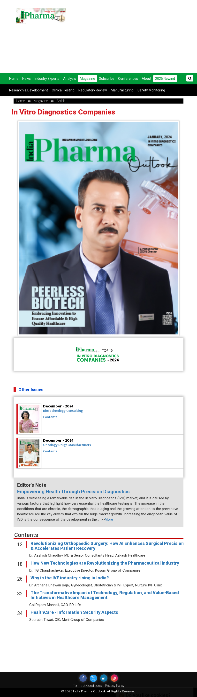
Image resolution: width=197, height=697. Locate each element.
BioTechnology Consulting (63, 410)
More (109, 519)
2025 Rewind (165, 79)
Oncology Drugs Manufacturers (67, 445)
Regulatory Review (92, 90)
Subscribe (106, 79)
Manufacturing (122, 90)
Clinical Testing (63, 90)
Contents (50, 417)
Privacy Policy (114, 686)
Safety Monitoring (151, 90)
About (146, 79)
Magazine (87, 79)
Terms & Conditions (87, 686)
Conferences (128, 79)
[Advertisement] (135, 36)
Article (61, 101)
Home (13, 79)
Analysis (69, 79)
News (26, 79)
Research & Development (28, 90)
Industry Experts (47, 79)
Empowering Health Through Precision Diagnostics (73, 491)
